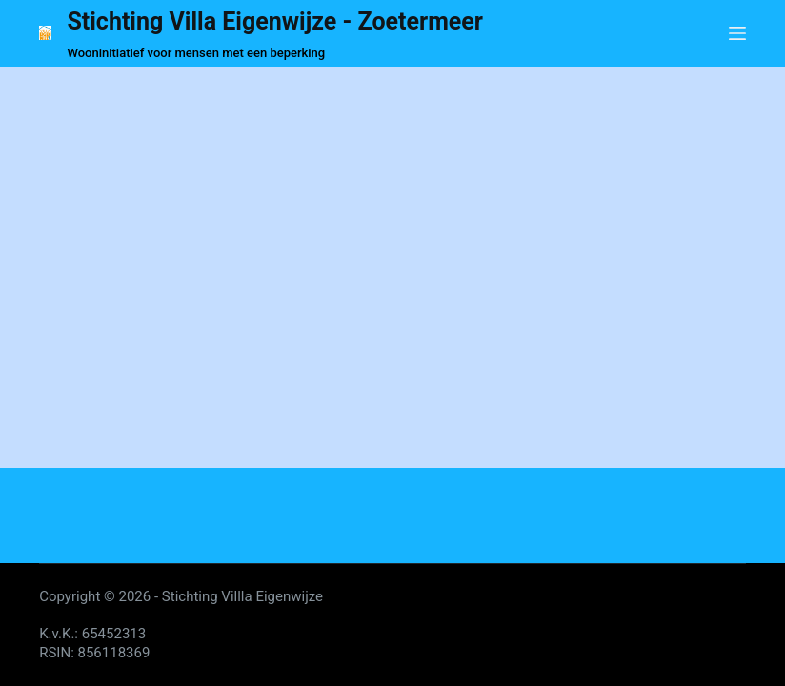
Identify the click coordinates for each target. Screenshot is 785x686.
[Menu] (737, 33)
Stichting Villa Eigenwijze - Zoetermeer (275, 21)
